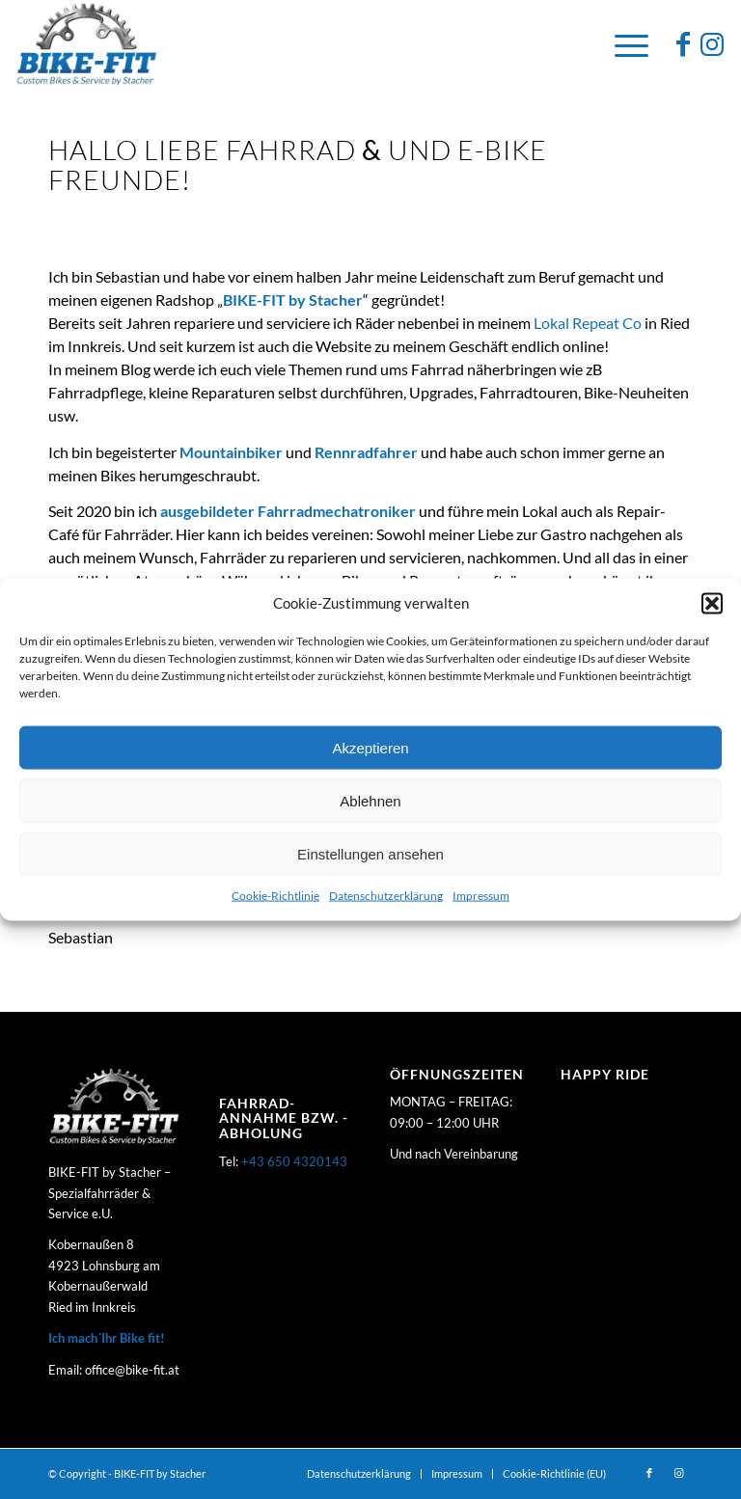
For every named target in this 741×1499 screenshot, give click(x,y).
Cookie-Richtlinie (275, 895)
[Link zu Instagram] (712, 43)
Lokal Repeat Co (588, 322)
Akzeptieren (370, 748)
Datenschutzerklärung (386, 895)
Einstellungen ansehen (370, 854)
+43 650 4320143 (294, 1161)
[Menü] (621, 43)
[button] (712, 603)
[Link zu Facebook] (683, 43)
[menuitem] (359, 1474)
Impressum (481, 895)
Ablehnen (370, 801)
